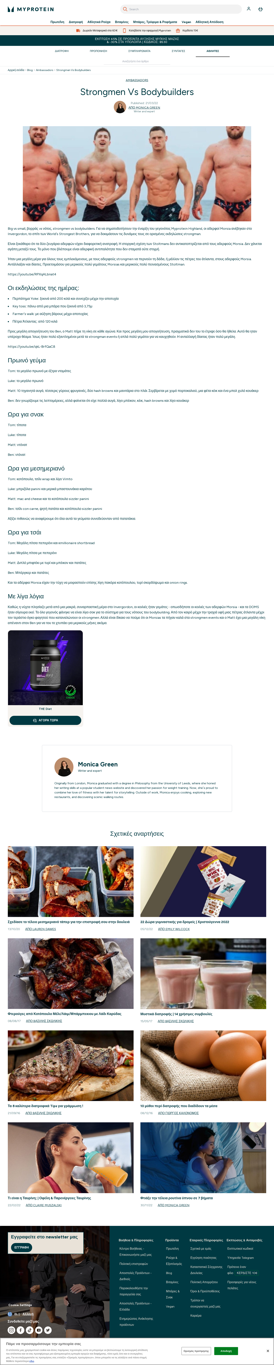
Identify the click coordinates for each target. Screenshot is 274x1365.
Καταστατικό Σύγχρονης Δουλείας (206, 1270)
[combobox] (181, 9)
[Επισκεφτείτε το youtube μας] (39, 1330)
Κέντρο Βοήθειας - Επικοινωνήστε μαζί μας (135, 1252)
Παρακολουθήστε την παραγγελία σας (133, 1291)
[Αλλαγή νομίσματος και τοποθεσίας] (55, 1314)
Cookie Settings (20, 1305)
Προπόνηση (98, 51)
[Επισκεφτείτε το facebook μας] (20, 1330)
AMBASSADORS (137, 80)
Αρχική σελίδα (16, 70)
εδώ (31, 1361)
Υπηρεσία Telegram (240, 1258)
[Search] (125, 9)
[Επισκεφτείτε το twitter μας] (48, 1330)
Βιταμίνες (122, 22)
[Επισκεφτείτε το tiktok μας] (29, 1330)
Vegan (186, 22)
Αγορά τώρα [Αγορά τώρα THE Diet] (45, 720)
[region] (137, 1351)
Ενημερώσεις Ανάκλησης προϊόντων (136, 1322)
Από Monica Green (144, 107)
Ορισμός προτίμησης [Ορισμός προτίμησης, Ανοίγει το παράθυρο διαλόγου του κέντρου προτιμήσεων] (196, 1351)
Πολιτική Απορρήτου (204, 1282)
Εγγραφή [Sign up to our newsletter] (21, 1247)
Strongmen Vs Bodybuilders (73, 70)
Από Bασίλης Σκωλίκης (44, 1021)
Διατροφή (76, 22)
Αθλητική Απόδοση (210, 22)
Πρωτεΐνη (57, 22)
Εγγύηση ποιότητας (203, 1258)
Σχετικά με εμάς (200, 1248)
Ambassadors (44, 70)
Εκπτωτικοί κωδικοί (240, 1248)
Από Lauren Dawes (40, 929)
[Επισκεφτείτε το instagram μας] (11, 1330)
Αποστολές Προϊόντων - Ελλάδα (135, 1306)
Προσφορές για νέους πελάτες (241, 1285)
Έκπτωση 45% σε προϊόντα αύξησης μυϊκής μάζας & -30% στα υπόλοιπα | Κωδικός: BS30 (137, 40)
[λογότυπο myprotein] (30, 9)
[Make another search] (137, 61)
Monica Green (98, 764)
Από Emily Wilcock (174, 929)
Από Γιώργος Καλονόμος (178, 1113)
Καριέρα (196, 1315)
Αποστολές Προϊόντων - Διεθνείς (135, 1276)
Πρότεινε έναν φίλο (243, 1270)
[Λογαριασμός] (249, 9)
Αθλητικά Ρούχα (99, 22)
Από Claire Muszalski (44, 1205)
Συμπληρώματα (139, 51)
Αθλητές (212, 51)
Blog (30, 70)
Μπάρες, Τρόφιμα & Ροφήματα (155, 22)
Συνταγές (178, 51)
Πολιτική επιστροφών (133, 1264)
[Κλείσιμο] (268, 1351)
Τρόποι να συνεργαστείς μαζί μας (205, 1303)
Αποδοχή (226, 1351)
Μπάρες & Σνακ (172, 1294)
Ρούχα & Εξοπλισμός (174, 1261)
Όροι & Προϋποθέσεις (205, 1291)
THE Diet (45, 709)
